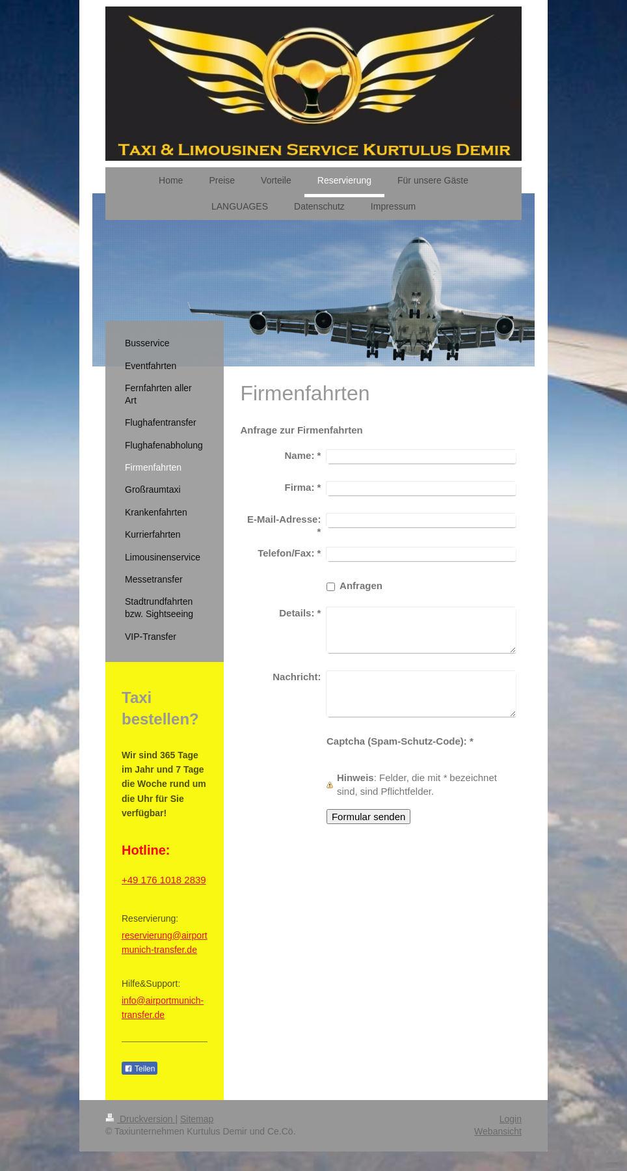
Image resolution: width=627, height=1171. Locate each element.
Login (511, 1119)
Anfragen (361, 585)
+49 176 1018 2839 (164, 879)
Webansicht (498, 1131)
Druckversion (140, 1119)
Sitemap (196, 1119)
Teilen (139, 1068)
